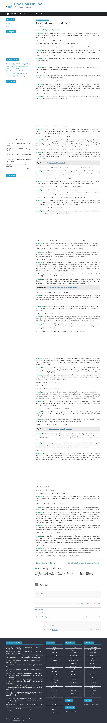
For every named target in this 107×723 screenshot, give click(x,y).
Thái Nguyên (54, 688)
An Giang (92, 663)
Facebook (67, 704)
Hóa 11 (46, 20)
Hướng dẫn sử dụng (70, 711)
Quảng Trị (73, 658)
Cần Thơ (92, 674)
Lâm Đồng (73, 696)
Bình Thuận (73, 682)
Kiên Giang (93, 682)
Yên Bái (54, 712)
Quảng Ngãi (73, 669)
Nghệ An (73, 650)
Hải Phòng (54, 658)
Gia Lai (73, 688)
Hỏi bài (13, 13)
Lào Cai (54, 709)
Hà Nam (54, 652)
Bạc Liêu (92, 666)
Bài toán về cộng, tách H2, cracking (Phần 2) (84, 563)
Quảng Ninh (54, 696)
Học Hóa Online (28, 4)
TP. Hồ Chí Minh (92, 647)
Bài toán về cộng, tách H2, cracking (15, 76)
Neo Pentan (9, 647)
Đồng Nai (92, 658)
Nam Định (54, 663)
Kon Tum (73, 685)
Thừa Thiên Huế (73, 660)
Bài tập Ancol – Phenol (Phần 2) (14, 71)
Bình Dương (92, 652)
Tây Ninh (92, 660)
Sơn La (54, 701)
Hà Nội (54, 647)
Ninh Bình (54, 671)
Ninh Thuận (73, 680)
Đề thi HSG (30, 13)
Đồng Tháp (93, 677)
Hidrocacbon (39, 20)
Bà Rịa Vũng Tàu (92, 650)
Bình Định (73, 671)
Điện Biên (54, 704)
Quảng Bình (73, 655)
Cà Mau (93, 671)
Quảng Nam (73, 666)
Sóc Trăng (92, 688)
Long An (92, 685)
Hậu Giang (92, 680)
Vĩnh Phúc (54, 669)
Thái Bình (54, 666)
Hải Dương (54, 655)
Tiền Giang (93, 690)
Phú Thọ (54, 674)
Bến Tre (93, 669)
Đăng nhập (9, 26)
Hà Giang (54, 677)
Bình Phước (93, 655)
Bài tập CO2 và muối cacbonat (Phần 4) (87, 574)
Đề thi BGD (39, 13)
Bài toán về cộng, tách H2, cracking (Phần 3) (18, 64)
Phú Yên (73, 674)
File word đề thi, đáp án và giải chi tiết (48, 30)
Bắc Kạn (54, 685)
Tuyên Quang (54, 680)
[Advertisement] (68, 112)
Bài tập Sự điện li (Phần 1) (44, 563)
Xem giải (38, 33)
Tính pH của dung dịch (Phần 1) (66, 574)
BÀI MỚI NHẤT (19, 139)
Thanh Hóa (73, 647)
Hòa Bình (54, 699)
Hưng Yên (54, 660)
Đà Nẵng (73, 663)
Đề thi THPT (21, 13)
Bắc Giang (54, 693)
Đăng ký (8, 23)
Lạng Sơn (54, 690)
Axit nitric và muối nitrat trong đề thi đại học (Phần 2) (44, 575)
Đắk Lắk (73, 690)
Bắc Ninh (54, 650)
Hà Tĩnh (73, 652)
